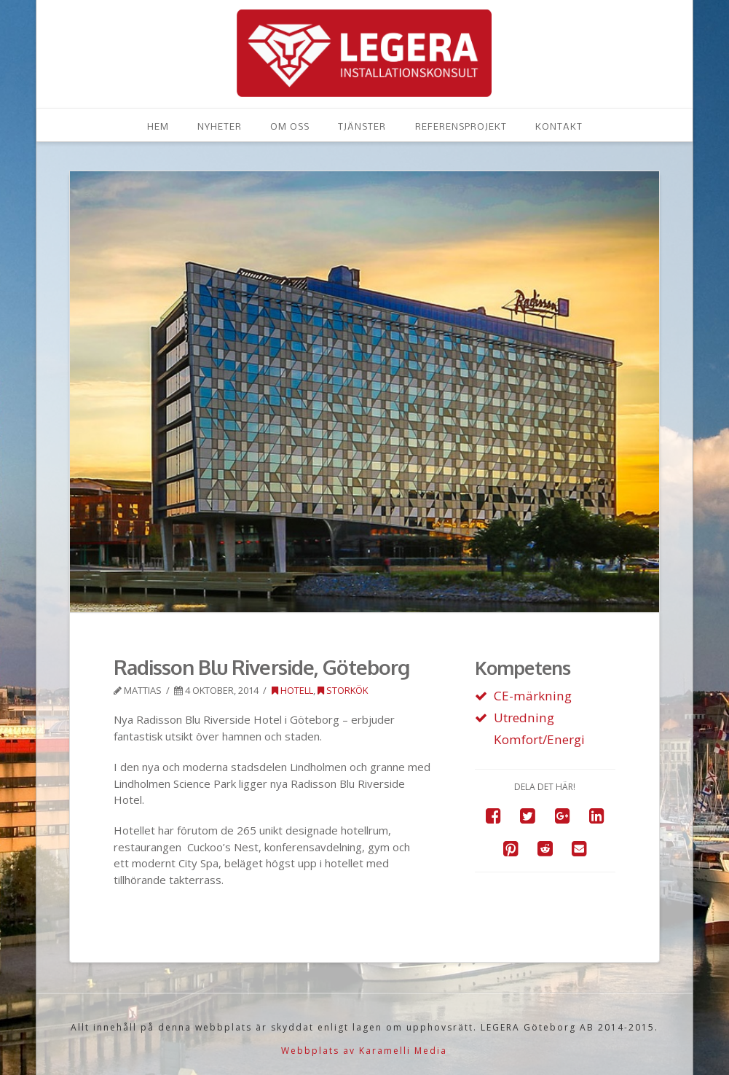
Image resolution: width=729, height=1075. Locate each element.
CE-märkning (533, 695)
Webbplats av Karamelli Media (364, 1050)
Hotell (292, 690)
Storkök (343, 690)
